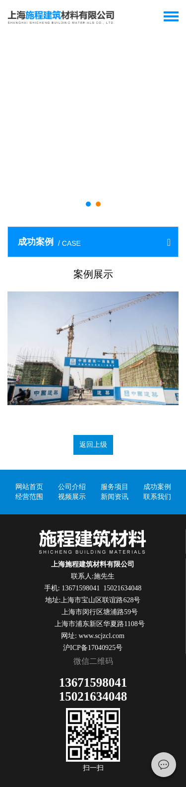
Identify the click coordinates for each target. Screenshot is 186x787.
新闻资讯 (114, 497)
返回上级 (93, 444)
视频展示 (72, 497)
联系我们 (157, 497)
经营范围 (29, 497)
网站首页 (29, 487)
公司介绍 (72, 487)
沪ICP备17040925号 (93, 647)
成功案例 (157, 487)
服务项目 (114, 487)
